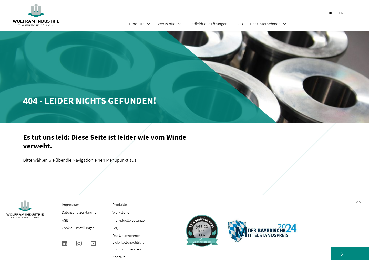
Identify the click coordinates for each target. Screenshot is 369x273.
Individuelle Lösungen (209, 23)
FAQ (240, 23)
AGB (65, 220)
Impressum (70, 204)
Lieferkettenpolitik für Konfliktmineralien (129, 245)
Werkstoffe (166, 23)
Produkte (137, 23)
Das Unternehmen (265, 23)
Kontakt (118, 256)
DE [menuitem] (331, 12)
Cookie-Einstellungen (78, 227)
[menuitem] (328, 12)
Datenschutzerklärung (79, 212)
